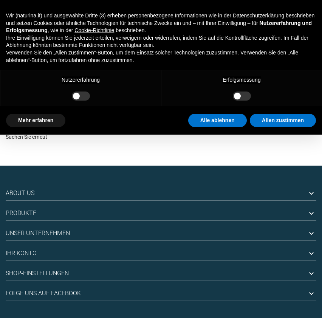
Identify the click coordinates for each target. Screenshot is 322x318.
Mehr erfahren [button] (35, 120)
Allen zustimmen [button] (283, 120)
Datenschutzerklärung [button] (258, 15)
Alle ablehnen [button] (217, 120)
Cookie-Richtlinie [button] (94, 30)
